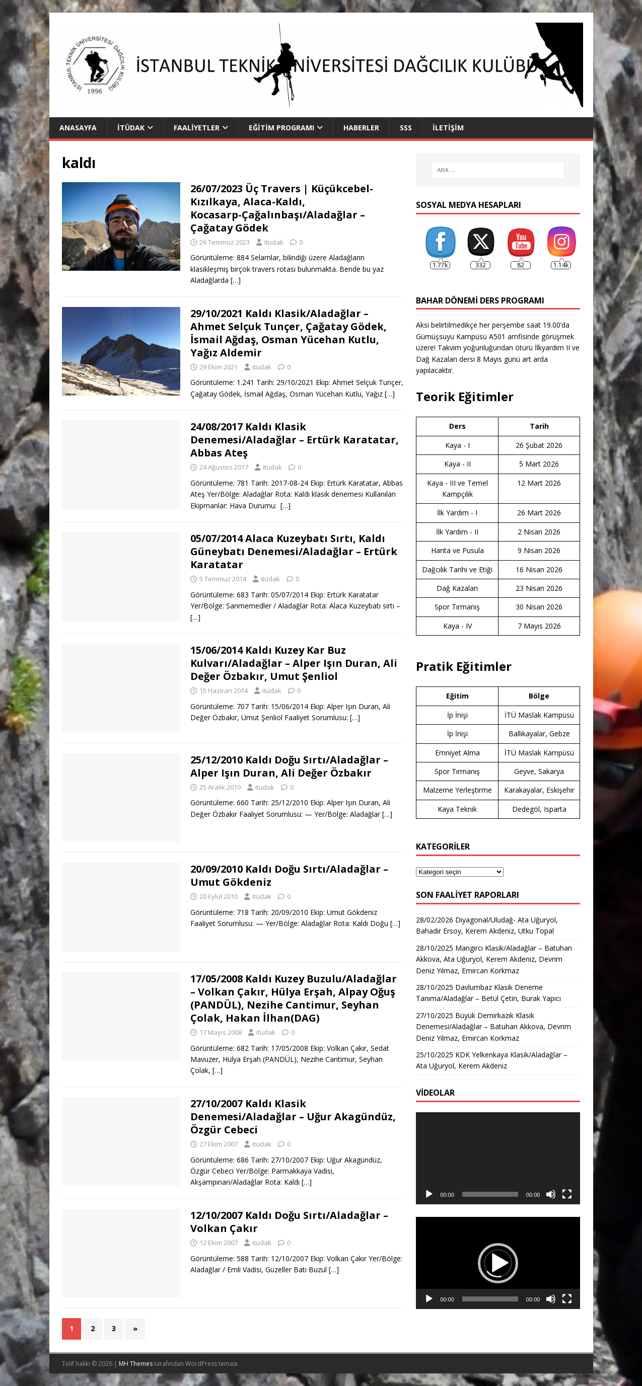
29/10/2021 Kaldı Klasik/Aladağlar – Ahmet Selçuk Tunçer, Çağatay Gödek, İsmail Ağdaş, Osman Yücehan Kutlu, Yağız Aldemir (288, 332)
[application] (498, 1158)
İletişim (448, 127)
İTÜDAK (131, 127)
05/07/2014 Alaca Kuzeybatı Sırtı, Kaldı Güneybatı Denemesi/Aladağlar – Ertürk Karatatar (293, 551)
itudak (273, 242)
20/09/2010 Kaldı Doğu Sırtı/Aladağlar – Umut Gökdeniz (289, 875)
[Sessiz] (551, 1194)
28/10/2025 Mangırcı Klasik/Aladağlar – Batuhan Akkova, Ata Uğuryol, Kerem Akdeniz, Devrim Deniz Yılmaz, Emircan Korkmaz (494, 959)
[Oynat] (429, 1194)
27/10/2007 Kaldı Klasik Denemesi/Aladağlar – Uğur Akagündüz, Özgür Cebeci (293, 1116)
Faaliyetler (197, 127)
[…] (236, 280)
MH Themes (136, 1363)
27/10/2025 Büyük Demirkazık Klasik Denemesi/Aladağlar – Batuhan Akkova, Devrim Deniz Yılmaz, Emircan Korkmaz (493, 1027)
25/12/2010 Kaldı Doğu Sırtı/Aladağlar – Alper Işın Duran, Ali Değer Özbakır (289, 766)
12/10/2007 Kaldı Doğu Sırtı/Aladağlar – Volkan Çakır (289, 1221)
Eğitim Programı (281, 127)
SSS (406, 127)
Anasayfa (78, 127)
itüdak (261, 366)
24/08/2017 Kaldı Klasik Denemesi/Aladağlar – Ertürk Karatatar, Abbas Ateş (294, 439)
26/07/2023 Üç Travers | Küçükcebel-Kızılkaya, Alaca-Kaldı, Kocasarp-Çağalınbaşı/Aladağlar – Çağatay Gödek (281, 208)
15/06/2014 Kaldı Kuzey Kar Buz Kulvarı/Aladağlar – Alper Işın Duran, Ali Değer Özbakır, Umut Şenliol (293, 663)
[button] (498, 1263)
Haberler (361, 127)
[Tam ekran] (567, 1194)
